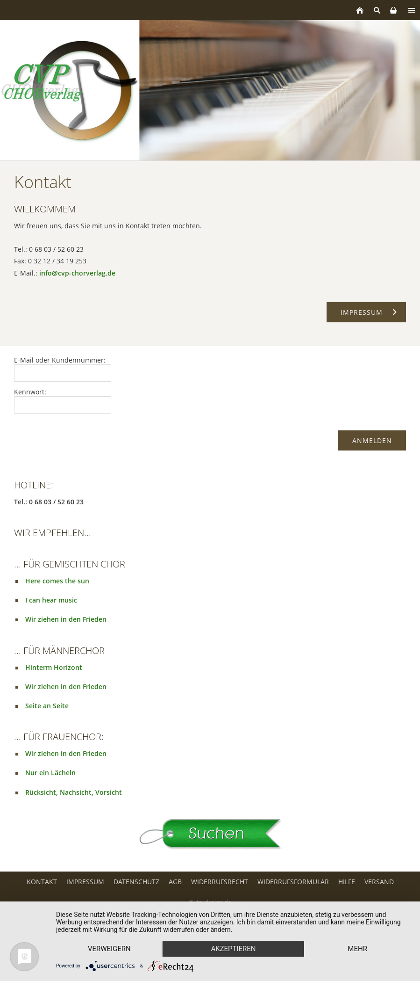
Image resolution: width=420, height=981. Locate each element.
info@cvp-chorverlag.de (77, 273)
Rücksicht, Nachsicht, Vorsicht (73, 792)
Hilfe (346, 881)
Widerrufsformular (293, 881)
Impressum (85, 881)
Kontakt (42, 881)
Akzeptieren (233, 949)
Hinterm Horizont (53, 667)
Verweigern (109, 949)
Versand (379, 881)
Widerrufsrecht (219, 881)
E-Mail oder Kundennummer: (60, 360)
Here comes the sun (57, 580)
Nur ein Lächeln (50, 772)
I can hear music (51, 600)
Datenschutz (136, 881)
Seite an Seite (47, 705)
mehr (357, 949)
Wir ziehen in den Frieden (66, 619)
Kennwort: (30, 391)
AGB (175, 881)
